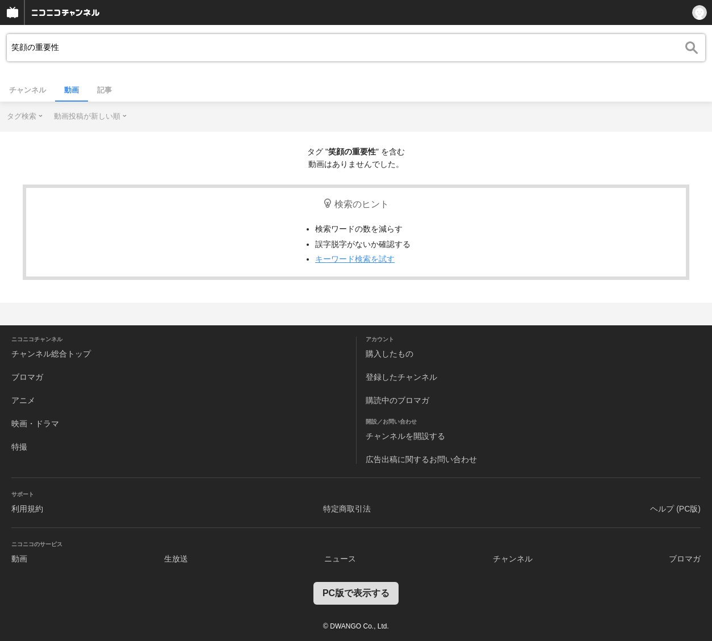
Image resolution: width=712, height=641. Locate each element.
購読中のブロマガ (397, 400)
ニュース (340, 558)
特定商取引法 (347, 508)
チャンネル (27, 90)
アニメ (23, 400)
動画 (71, 90)
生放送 (176, 558)
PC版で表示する (356, 593)
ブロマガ (27, 377)
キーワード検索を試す (355, 258)
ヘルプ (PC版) (675, 508)
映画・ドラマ (35, 423)
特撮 (19, 446)
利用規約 (27, 508)
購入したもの (389, 353)
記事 (104, 90)
